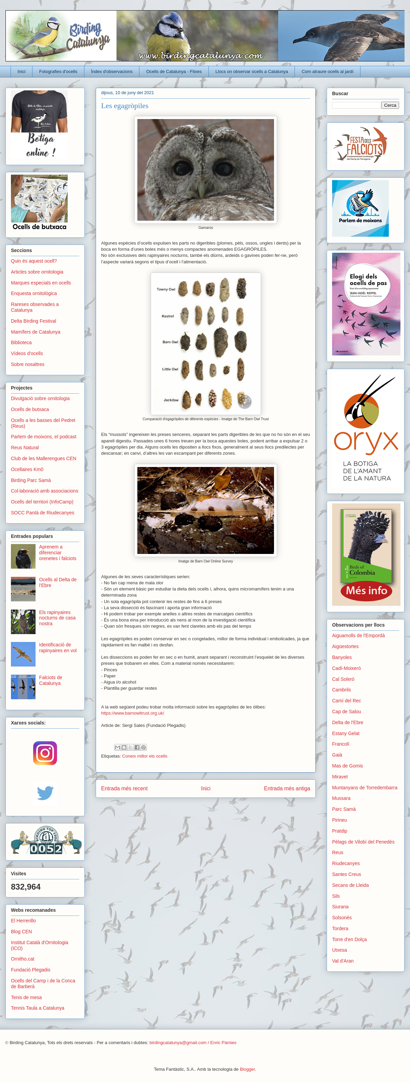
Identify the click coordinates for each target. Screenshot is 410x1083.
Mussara (341, 798)
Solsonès (342, 917)
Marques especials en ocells (41, 283)
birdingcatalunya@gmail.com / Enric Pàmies (193, 1042)
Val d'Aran (343, 961)
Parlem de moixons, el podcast (43, 436)
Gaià (337, 755)
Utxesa (339, 950)
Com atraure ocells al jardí (328, 71)
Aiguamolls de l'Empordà (358, 635)
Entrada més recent (124, 788)
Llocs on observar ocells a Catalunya (252, 71)
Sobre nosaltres (27, 364)
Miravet (340, 776)
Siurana (340, 906)
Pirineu (339, 820)
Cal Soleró (343, 679)
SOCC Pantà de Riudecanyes (42, 512)
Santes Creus (346, 874)
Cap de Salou (346, 711)
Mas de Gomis (347, 766)
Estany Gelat (345, 733)
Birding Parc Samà (31, 480)
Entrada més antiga (287, 788)
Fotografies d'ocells (58, 71)
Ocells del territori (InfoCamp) (42, 501)
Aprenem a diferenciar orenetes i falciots (58, 552)
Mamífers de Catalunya (35, 332)
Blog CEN (21, 931)
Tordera (340, 928)
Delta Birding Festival (33, 321)
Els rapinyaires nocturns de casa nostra (57, 618)
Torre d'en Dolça (349, 939)
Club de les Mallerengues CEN (43, 458)
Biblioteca (21, 342)
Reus (337, 852)
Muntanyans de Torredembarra (364, 787)
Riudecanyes (346, 863)
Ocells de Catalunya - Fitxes (174, 71)
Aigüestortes (345, 646)
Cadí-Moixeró (346, 668)
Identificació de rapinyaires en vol (58, 647)
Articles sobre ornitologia (37, 272)
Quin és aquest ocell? (34, 261)
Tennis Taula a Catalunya (37, 1008)
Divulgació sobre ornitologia (40, 398)
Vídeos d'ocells (27, 353)
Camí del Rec (346, 700)
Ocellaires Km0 (27, 469)
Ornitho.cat (22, 959)
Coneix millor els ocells (144, 756)
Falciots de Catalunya (51, 680)
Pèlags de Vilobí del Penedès (363, 842)
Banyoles (342, 657)
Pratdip (339, 831)
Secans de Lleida (350, 885)
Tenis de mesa (26, 997)
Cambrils (341, 689)
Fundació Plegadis (30, 969)
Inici (22, 71)
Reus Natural (25, 447)
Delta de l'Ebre (347, 722)
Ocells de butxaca (30, 409)
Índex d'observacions (112, 71)
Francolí (341, 744)
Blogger (247, 1069)
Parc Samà (344, 809)
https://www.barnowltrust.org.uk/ (132, 713)
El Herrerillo (23, 920)
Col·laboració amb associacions (44, 491)
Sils (336, 896)
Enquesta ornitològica (34, 293)
